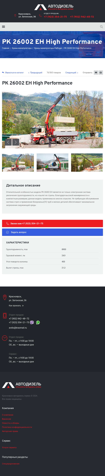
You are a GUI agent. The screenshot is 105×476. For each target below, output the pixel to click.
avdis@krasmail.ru (18, 327)
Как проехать (15, 306)
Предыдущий (36, 72)
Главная (5, 48)
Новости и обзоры (10, 423)
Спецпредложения (10, 464)
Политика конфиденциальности (17, 427)
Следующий (70, 72)
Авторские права (10, 431)
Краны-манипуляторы (22, 48)
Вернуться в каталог (13, 72)
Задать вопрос (16, 232)
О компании (7, 415)
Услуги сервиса (9, 447)
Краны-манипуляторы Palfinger (48, 48)
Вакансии (6, 419)
